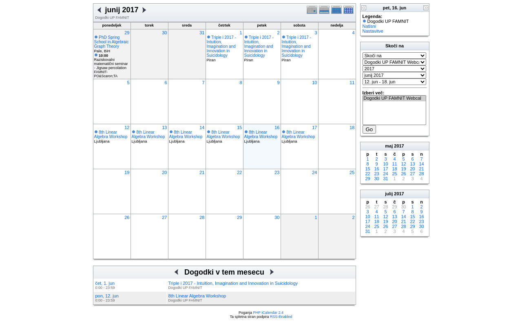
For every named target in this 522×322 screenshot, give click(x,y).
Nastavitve (373, 31)
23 (276, 172)
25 (351, 172)
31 (201, 32)
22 (239, 172)
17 (314, 127)
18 (351, 127)
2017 (399, 145)
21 (201, 172)
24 (314, 172)
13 (164, 127)
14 (201, 127)
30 (164, 32)
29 (126, 32)
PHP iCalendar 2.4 (268, 313)
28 (201, 217)
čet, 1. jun (105, 283)
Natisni (369, 26)
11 (351, 82)
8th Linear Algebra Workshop (111, 134)
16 (276, 127)
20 (164, 172)
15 (239, 127)
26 (126, 217)
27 (164, 217)
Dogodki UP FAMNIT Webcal (394, 98)
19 (126, 172)
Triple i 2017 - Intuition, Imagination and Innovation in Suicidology (221, 46)
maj (389, 145)
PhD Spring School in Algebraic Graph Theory (111, 42)
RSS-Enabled (281, 317)
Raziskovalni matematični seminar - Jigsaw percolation (111, 62)
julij (389, 193)
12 (126, 127)
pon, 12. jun (107, 295)
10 (314, 82)
